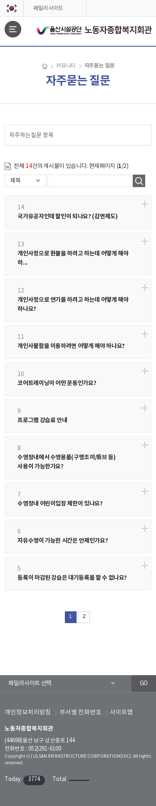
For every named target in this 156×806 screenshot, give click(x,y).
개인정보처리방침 (28, 712)
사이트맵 (121, 712)
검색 (139, 181)
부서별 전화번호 (80, 712)
